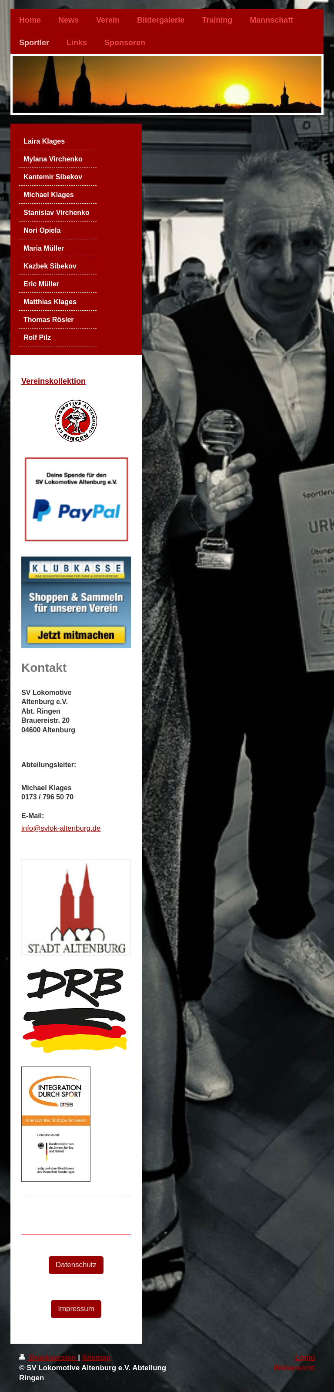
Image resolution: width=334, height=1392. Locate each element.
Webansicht (294, 1368)
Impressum (76, 1309)
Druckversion (48, 1357)
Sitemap (96, 1357)
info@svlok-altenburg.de (60, 828)
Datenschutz (76, 1265)
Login (305, 1357)
